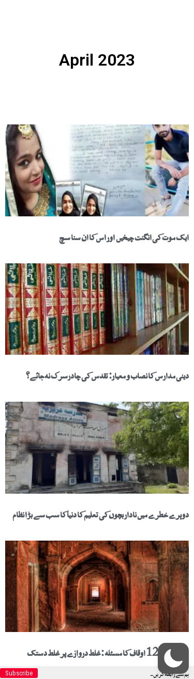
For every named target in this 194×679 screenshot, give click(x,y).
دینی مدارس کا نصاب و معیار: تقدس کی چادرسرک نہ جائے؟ (107, 374)
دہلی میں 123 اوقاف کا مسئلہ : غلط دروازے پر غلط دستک (108, 651)
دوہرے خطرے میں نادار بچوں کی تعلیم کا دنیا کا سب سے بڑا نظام (100, 513)
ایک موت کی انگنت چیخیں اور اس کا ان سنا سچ (124, 236)
